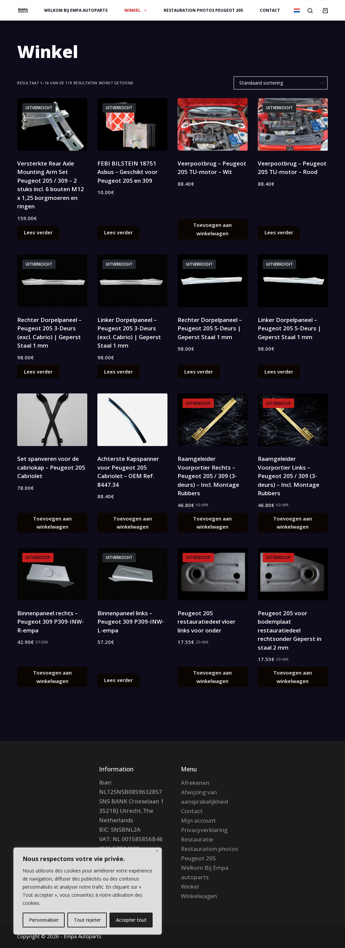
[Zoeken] (310, 10)
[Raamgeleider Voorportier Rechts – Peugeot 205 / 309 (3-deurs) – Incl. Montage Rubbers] (213, 419)
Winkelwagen (199, 896)
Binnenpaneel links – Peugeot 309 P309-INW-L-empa (130, 621)
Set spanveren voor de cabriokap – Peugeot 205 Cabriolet (51, 467)
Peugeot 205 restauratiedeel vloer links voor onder (207, 621)
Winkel (136, 10)
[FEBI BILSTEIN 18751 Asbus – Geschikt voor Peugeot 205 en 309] (132, 124)
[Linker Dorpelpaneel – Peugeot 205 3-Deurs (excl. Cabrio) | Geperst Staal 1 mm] (132, 281)
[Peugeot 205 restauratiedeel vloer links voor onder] (213, 574)
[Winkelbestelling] (280, 83)
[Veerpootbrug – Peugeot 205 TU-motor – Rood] (293, 124)
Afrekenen (195, 783)
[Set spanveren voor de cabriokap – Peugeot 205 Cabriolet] (52, 419)
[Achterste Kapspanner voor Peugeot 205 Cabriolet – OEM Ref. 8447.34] (132, 419)
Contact (270, 10)
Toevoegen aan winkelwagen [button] (212, 229)
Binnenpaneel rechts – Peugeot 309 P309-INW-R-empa (50, 621)
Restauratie (197, 839)
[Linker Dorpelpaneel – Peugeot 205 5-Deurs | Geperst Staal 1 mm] (293, 281)
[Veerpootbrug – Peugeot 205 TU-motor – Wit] (213, 124)
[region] (87, 891)
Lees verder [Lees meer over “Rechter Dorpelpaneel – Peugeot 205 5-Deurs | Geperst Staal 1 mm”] (198, 371)
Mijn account (198, 820)
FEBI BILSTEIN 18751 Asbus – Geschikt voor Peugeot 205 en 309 (127, 171)
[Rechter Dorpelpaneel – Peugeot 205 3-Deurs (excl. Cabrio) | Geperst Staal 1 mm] (52, 281)
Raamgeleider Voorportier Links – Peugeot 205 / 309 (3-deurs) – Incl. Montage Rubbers (288, 476)
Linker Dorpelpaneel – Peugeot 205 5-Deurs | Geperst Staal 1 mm (289, 328)
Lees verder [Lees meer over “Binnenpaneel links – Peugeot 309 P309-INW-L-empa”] (118, 680)
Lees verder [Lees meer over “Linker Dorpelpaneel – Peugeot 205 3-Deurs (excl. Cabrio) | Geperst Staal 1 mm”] (118, 371)
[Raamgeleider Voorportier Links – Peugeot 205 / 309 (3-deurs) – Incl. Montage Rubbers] (293, 419)
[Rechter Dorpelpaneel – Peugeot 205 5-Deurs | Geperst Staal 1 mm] (213, 281)
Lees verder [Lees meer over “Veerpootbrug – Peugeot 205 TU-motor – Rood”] (278, 232)
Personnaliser (44, 920)
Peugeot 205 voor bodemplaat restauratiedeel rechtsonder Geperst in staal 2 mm (289, 630)
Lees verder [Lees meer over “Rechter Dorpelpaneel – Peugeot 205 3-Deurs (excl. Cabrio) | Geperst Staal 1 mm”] (38, 371)
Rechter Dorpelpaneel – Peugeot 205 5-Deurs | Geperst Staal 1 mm (210, 328)
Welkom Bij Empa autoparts (75, 10)
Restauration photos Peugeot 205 (203, 10)
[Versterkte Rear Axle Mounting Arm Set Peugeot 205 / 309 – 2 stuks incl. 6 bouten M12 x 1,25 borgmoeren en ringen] (52, 124)
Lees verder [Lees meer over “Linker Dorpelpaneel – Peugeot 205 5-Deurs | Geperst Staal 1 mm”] (278, 371)
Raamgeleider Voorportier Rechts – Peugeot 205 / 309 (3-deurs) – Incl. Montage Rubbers (208, 476)
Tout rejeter (87, 920)
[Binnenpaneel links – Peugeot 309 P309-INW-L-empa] (132, 574)
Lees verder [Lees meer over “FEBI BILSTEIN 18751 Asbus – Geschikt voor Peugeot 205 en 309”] (118, 232)
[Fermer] (157, 850)
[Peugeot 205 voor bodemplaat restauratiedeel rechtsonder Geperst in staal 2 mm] (293, 574)
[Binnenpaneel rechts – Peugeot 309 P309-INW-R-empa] (52, 574)
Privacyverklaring (204, 830)
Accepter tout (131, 920)
